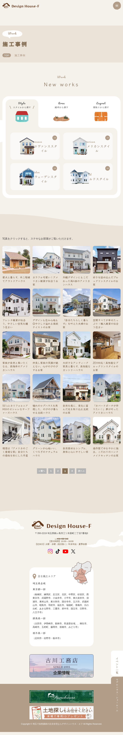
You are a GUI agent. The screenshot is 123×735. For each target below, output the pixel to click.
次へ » (81, 465)
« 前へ (42, 465)
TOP (7, 55)
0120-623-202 (61, 534)
